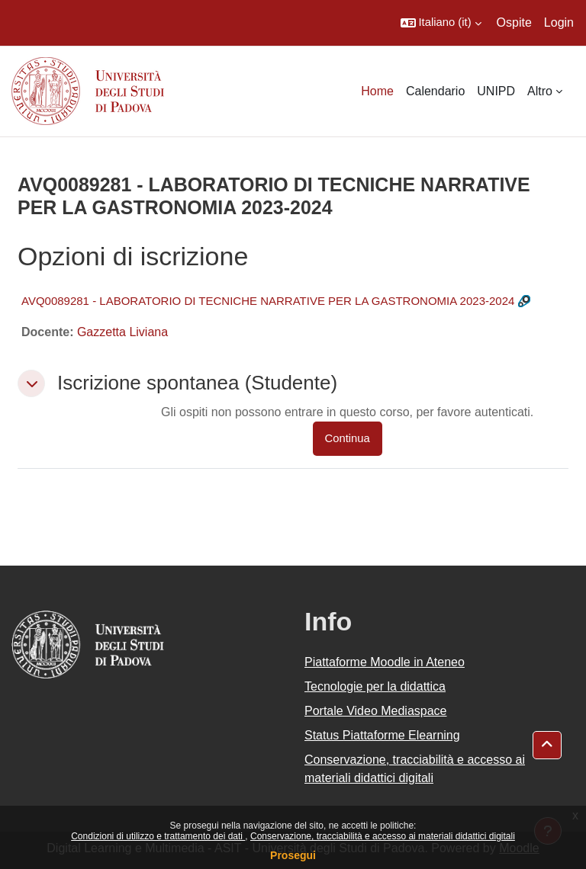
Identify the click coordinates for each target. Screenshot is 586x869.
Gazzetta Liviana (122, 331)
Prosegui (293, 855)
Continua (347, 438)
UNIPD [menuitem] (496, 91)
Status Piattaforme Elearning (382, 735)
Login (559, 22)
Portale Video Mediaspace (375, 710)
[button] (441, 23)
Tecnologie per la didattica (375, 686)
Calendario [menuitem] (435, 91)
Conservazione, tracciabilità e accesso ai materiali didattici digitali (382, 836)
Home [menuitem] (377, 91)
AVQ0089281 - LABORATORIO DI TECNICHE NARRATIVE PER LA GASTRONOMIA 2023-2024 (267, 300)
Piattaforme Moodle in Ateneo (384, 662)
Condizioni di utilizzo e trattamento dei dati (158, 836)
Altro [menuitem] (539, 91)
